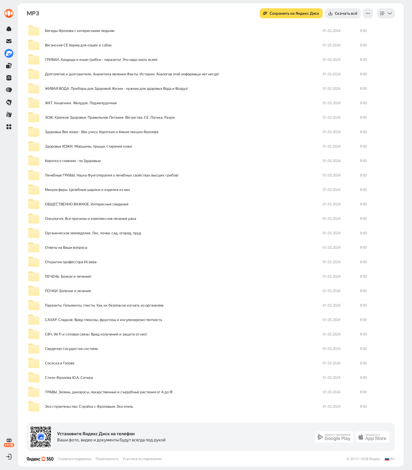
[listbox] (386, 13)
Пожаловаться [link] (107, 459)
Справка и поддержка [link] (74, 459)
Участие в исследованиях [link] (142, 459)
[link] (8, 13)
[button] (8, 126)
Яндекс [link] (374, 459)
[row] (211, 31)
